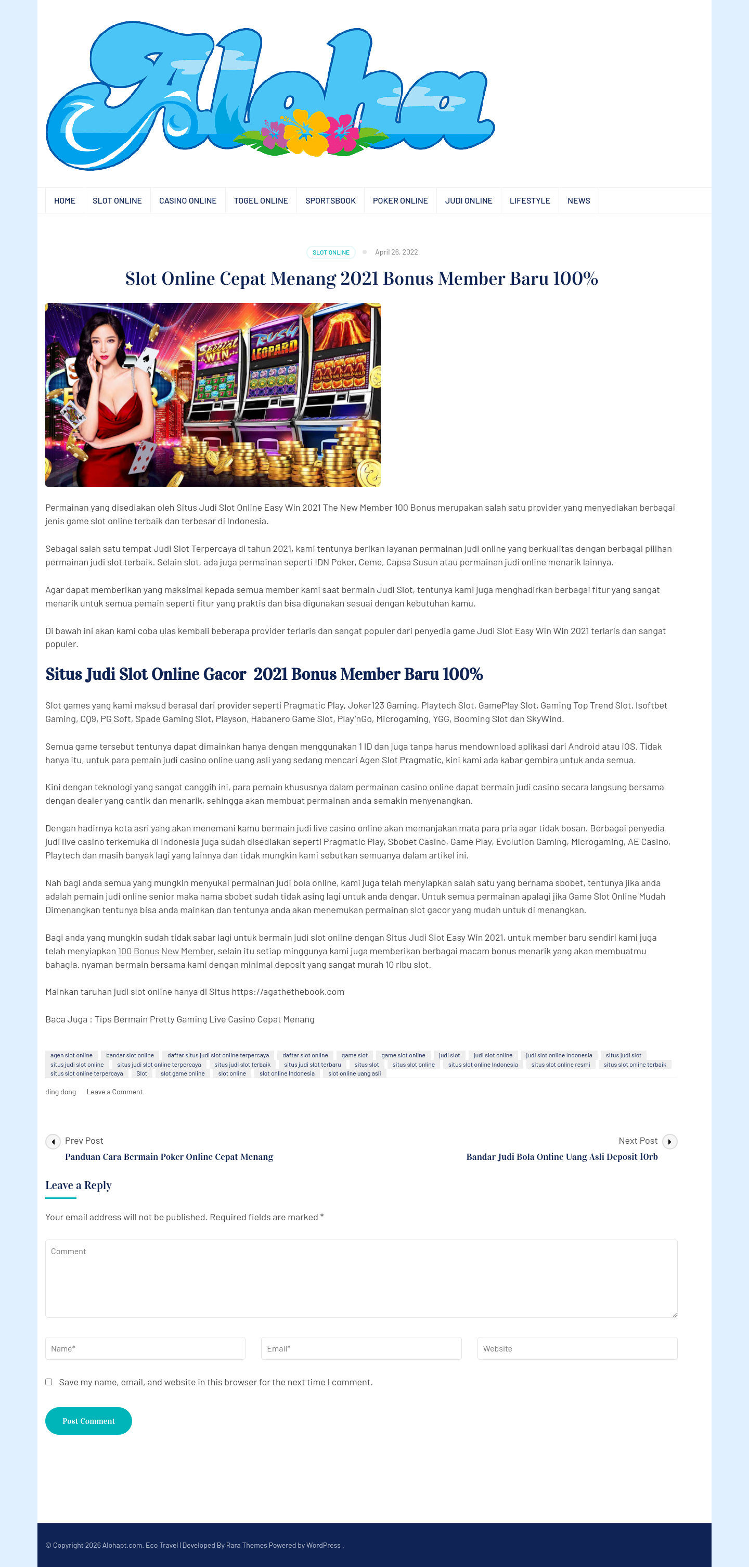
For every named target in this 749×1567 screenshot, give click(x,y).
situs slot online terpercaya (86, 1073)
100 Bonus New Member (166, 950)
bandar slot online (130, 1054)
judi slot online (493, 1054)
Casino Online (188, 200)
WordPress (323, 1544)
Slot (142, 1073)
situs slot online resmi (561, 1064)
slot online (232, 1073)
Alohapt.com (122, 1544)
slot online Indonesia (287, 1073)
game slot (355, 1054)
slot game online (183, 1073)
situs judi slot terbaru (312, 1064)
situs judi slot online (77, 1064)
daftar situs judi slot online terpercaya (218, 1054)
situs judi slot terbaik (243, 1064)
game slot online (403, 1054)
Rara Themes (246, 1544)
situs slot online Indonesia (483, 1064)
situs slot (367, 1064)
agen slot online (71, 1054)
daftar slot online (305, 1054)
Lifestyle (530, 200)
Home (64, 200)
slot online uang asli (354, 1073)
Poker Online (400, 200)
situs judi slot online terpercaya (159, 1064)
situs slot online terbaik (635, 1064)
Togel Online (261, 200)
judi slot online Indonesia (559, 1054)
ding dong (60, 1091)
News (578, 200)
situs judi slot (624, 1054)
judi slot (449, 1054)
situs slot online (414, 1064)
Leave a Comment (114, 1091)
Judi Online (469, 200)
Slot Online (117, 200)
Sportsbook (330, 200)
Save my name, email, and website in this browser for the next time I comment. (216, 1381)
